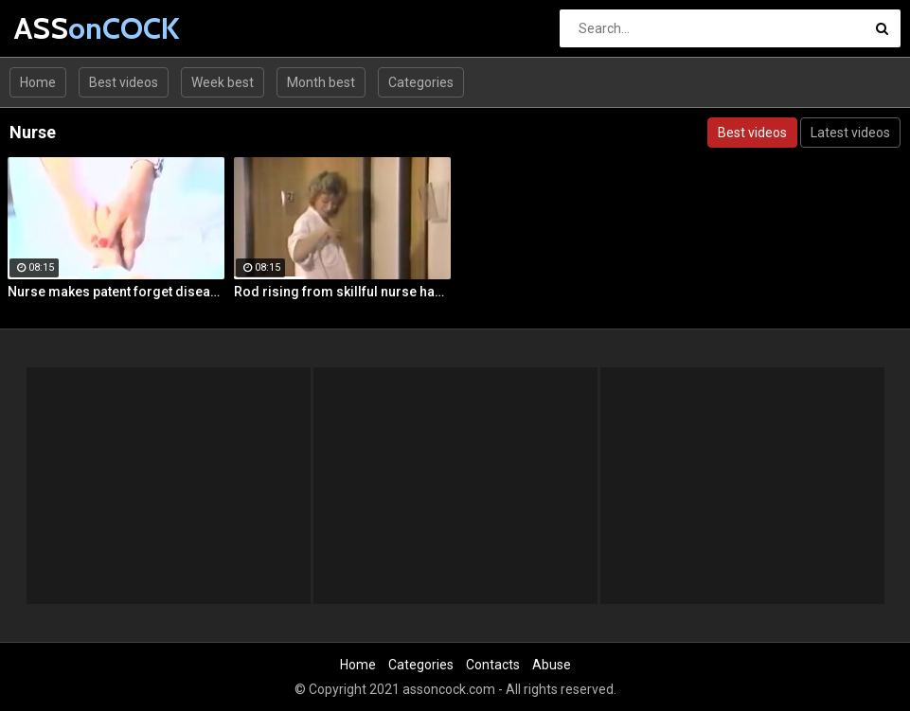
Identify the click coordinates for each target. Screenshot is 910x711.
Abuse (551, 664)
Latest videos (850, 132)
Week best (222, 82)
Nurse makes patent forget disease (116, 291)
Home (38, 82)
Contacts (493, 664)
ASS (64, 27)
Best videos (123, 82)
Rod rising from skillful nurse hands (342, 291)
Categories (421, 82)
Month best (321, 82)
